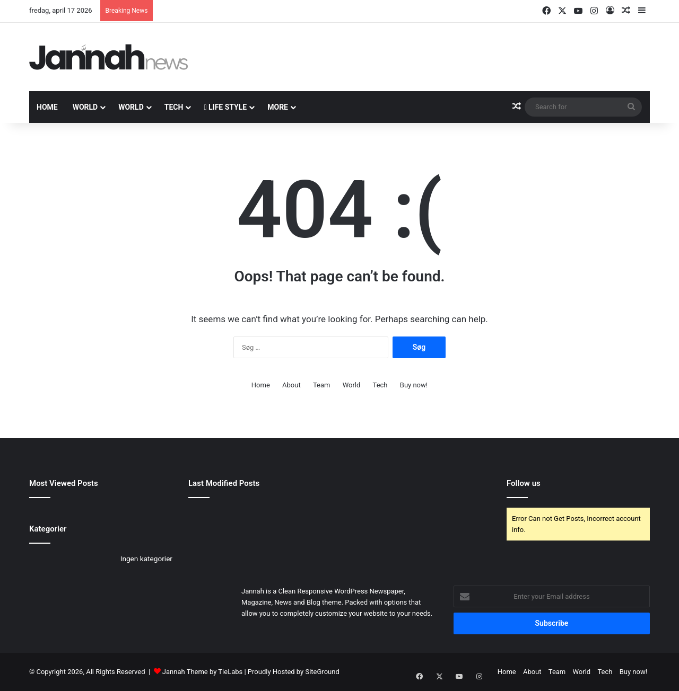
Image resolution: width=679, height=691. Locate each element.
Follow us (524, 483)
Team (321, 385)
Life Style (225, 107)
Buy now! (414, 385)
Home (47, 107)
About (291, 385)
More (277, 107)
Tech (174, 107)
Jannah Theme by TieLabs (202, 672)
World (85, 107)
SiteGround (322, 672)
